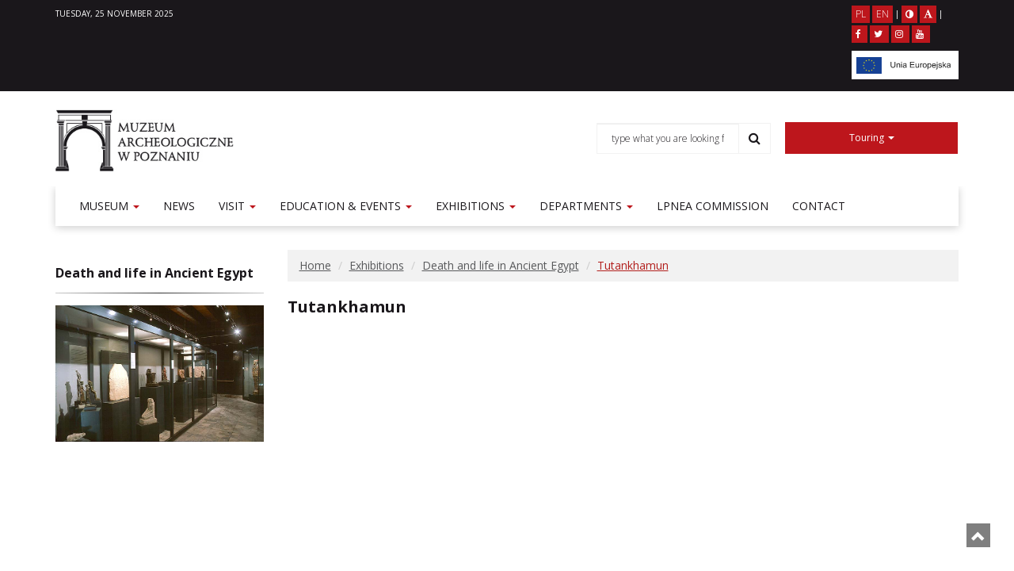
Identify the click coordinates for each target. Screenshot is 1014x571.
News (179, 205)
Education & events (346, 205)
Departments (586, 205)
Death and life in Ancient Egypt (500, 265)
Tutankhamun (633, 265)
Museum (109, 205)
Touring (871, 137)
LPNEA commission (712, 205)
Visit (237, 205)
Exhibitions (476, 205)
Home (315, 265)
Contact (818, 205)
